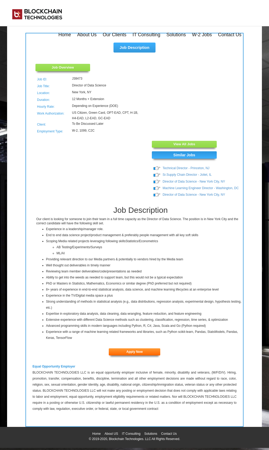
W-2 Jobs (202, 34)
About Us (87, 34)
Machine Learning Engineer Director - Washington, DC (201, 188)
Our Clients (114, 34)
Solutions (176, 34)
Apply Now (134, 352)
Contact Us (229, 34)
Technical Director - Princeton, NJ (186, 168)
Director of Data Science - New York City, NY (194, 181)
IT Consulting (146, 34)
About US (111, 434)
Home (64, 34)
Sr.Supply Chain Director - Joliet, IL (187, 175)
